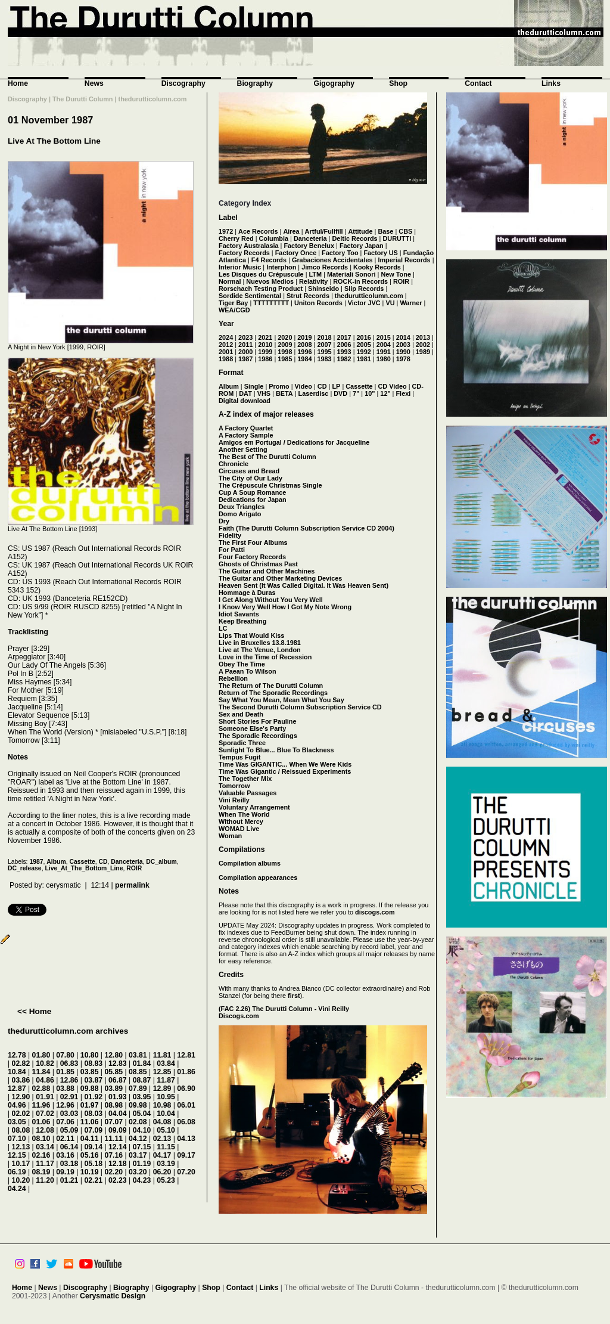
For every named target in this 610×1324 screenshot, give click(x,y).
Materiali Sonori (351, 274)
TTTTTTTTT (271, 302)
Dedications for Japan (253, 499)
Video (303, 386)
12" (385, 393)
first (294, 995)
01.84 (142, 1063)
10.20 (21, 1180)
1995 (324, 351)
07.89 (138, 1088)
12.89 (162, 1088)
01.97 (89, 1105)
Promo (279, 386)
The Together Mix (245, 778)
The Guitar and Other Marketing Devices (280, 578)
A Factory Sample (246, 435)
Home (18, 83)
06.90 (186, 1088)
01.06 (41, 1122)
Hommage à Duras (247, 592)
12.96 (65, 1105)
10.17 (21, 1163)
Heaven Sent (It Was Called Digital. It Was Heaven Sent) (303, 585)
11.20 (45, 1180)
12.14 (117, 1147)
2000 (245, 351)
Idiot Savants (239, 614)
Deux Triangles (241, 506)
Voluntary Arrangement (254, 807)
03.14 (45, 1147)
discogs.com (374, 912)
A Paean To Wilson (247, 671)
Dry (224, 521)
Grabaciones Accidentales (332, 259)
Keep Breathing (242, 621)
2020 (285, 337)
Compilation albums (250, 863)
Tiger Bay (233, 302)
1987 (36, 861)
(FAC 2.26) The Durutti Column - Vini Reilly (284, 1008)
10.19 (89, 1172)
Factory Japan (362, 245)
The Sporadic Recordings (258, 735)
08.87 (142, 1080)
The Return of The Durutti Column (271, 685)
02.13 (162, 1138)
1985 (285, 358)
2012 (226, 344)
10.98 (162, 1105)
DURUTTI (396, 238)
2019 (304, 337)
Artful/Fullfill (324, 231)
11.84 (41, 1072)
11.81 (162, 1055)
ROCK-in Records (360, 281)
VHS (263, 393)
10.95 (166, 1097)
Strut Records (308, 295)
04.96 (17, 1105)
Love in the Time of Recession (265, 657)
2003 (403, 344)
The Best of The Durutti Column (267, 456)
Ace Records (258, 231)
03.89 (113, 1088)
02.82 (21, 1063)
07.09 (93, 1130)
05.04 (142, 1113)
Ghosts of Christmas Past (258, 564)
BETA (284, 393)
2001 (226, 351)
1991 (383, 351)
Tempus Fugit (239, 757)
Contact (478, 83)
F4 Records (269, 259)
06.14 (69, 1147)
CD (103, 861)
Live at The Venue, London (260, 649)
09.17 (186, 1155)
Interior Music (240, 267)
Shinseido (323, 288)
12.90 (21, 1097)
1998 (285, 351)
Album (56, 861)
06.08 (186, 1122)
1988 (226, 358)
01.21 (69, 1180)
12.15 (17, 1155)
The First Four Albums (253, 542)
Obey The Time (242, 664)
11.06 (89, 1122)
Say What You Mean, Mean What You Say (281, 699)
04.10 (142, 1130)
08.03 (93, 1113)
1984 (304, 358)
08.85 (138, 1072)
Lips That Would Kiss (251, 635)
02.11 (65, 1138)
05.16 (89, 1155)
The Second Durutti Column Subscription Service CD (300, 707)
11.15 (166, 1147)
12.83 (117, 1063)
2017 (344, 337)
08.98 (113, 1105)
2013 (423, 337)
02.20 (113, 1172)
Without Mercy (241, 821)
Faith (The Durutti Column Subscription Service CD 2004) (306, 528)
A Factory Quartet (246, 428)
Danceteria (126, 861)
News (94, 83)
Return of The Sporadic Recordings (273, 692)
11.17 (45, 1163)
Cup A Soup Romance (252, 492)
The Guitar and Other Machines (267, 571)
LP (336, 386)
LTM (315, 274)
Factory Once (296, 252)
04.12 (138, 1138)
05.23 (166, 1180)
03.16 (65, 1155)
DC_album (161, 861)
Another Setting (243, 449)
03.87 (93, 1080)
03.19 (166, 1163)
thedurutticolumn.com (369, 295)
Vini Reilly (234, 800)
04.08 (162, 1122)
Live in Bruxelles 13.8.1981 (260, 642)
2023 (245, 337)
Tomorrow (234, 785)
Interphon (281, 267)
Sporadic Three (242, 742)
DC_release (25, 868)
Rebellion (233, 678)
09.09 (117, 1130)
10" (370, 393)
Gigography (333, 83)
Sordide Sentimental (250, 295)
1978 (403, 358)
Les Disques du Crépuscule (261, 274)
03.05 (17, 1122)
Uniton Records (318, 302)
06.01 (186, 1105)
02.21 (93, 1180)
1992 (364, 351)
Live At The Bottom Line (54, 141)
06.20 (162, 1172)
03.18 (69, 1163)
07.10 (17, 1138)
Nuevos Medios (270, 281)
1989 (423, 351)
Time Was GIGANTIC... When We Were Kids (285, 764)
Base (385, 231)
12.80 (113, 1055)
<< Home (34, 1011)
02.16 (41, 1155)
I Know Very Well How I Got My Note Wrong (285, 606)
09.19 (65, 1172)
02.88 (41, 1088)
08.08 (21, 1130)
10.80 (89, 1055)
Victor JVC (364, 302)
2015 (383, 337)
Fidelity (230, 535)
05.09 (69, 1130)
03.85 (89, 1072)
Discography (183, 83)
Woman (230, 835)
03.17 (138, 1155)
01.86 (186, 1072)
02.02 (21, 1113)
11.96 (41, 1105)
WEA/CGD (234, 310)
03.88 (65, 1088)
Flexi (403, 393)
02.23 (117, 1180)
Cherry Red (236, 238)
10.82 (45, 1063)
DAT (245, 393)
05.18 (93, 1163)
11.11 (113, 1138)
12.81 (186, 1055)
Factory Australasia (249, 245)
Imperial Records (404, 259)
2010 (265, 344)
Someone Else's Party (252, 728)
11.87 (166, 1080)
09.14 (93, 1147)
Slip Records (364, 288)
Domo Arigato (240, 513)
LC (223, 628)
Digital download (244, 400)
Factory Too (340, 252)
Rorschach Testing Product (261, 288)
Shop (398, 83)
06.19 (17, 1172)
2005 (364, 344)
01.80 (41, 1055)
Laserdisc (313, 393)
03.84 (166, 1063)
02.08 (138, 1122)
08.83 (93, 1063)
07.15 (142, 1147)
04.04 (117, 1113)
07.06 (65, 1122)
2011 (245, 344)
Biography (255, 83)
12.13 (21, 1147)
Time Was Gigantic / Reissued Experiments (285, 771)
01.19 (142, 1163)
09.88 (89, 1088)
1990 (403, 351)
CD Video (392, 386)
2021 (265, 337)
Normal (230, 281)
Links (551, 83)
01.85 (65, 1072)
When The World (244, 814)
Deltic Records (354, 238)
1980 (383, 358)
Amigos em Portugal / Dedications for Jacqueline (294, 442)
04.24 (17, 1189)
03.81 (138, 1055)
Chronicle (233, 463)
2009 (285, 344)
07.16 (113, 1155)
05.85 (113, 1072)
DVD (340, 393)
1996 (304, 351)
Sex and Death (241, 714)
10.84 (17, 1072)
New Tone (396, 274)
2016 (364, 337)
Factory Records (244, 252)
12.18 (117, 1163)
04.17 (162, 1155)
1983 (324, 358)
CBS (405, 231)
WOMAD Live (239, 828)
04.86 (45, 1080)
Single (254, 386)
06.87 (117, 1080)
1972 (226, 231)
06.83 (69, 1063)
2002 (423, 344)
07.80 (65, 1055)
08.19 (41, 1172)
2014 (403, 337)
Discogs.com (239, 1015)
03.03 (69, 1113)
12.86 (69, 1080)
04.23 (142, 1180)
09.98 (138, 1105)
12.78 (17, 1055)
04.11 (89, 1138)
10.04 (166, 1113)
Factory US (380, 252)
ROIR (134, 868)
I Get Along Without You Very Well (271, 599)
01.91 (45, 1097)
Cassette (82, 861)
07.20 (186, 1172)
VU (389, 302)
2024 (226, 337)
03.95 (142, 1097)
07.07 (113, 1122)
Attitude (360, 231)
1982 (344, 358)
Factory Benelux (309, 245)
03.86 (21, 1080)
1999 (265, 351)
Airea (291, 231)
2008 (304, 344)
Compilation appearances (258, 877)
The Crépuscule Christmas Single (270, 485)
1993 (344, 351)
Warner (411, 302)
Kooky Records (377, 267)
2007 (324, 344)
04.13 (186, 1138)
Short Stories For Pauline (258, 721)
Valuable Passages (247, 792)
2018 (324, 337)
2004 (383, 344)
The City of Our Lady (250, 478)
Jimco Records (324, 267)
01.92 (93, 1097)
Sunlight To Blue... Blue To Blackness (276, 750)
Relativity (313, 281)
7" (356, 393)
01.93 (117, 1097)
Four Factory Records (252, 556)
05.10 (166, 1130)
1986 (265, 358)
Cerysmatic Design (112, 1296)
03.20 (138, 1172)
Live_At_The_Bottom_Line (84, 868)
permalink (132, 885)
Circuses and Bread (249, 471)
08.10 (41, 1138)
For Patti (232, 549)
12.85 (162, 1072)
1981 (364, 358)
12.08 (45, 1130)
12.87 (17, 1088)
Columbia (274, 238)
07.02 (45, 1113)
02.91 (69, 1097)
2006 (344, 344)
